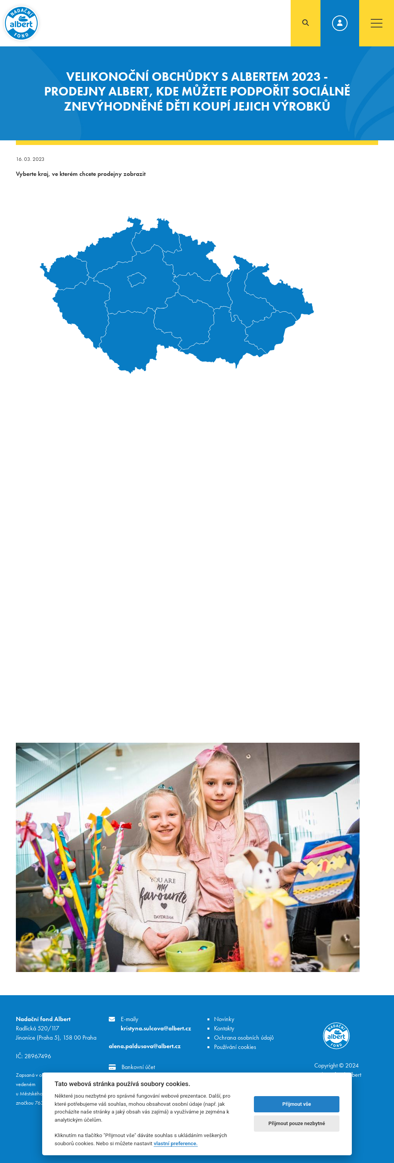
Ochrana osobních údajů (244, 1037)
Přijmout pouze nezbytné (296, 1123)
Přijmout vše (297, 1104)
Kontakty (224, 1028)
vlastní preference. (175, 1143)
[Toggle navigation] (376, 23)
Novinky (224, 1019)
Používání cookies (235, 1047)
